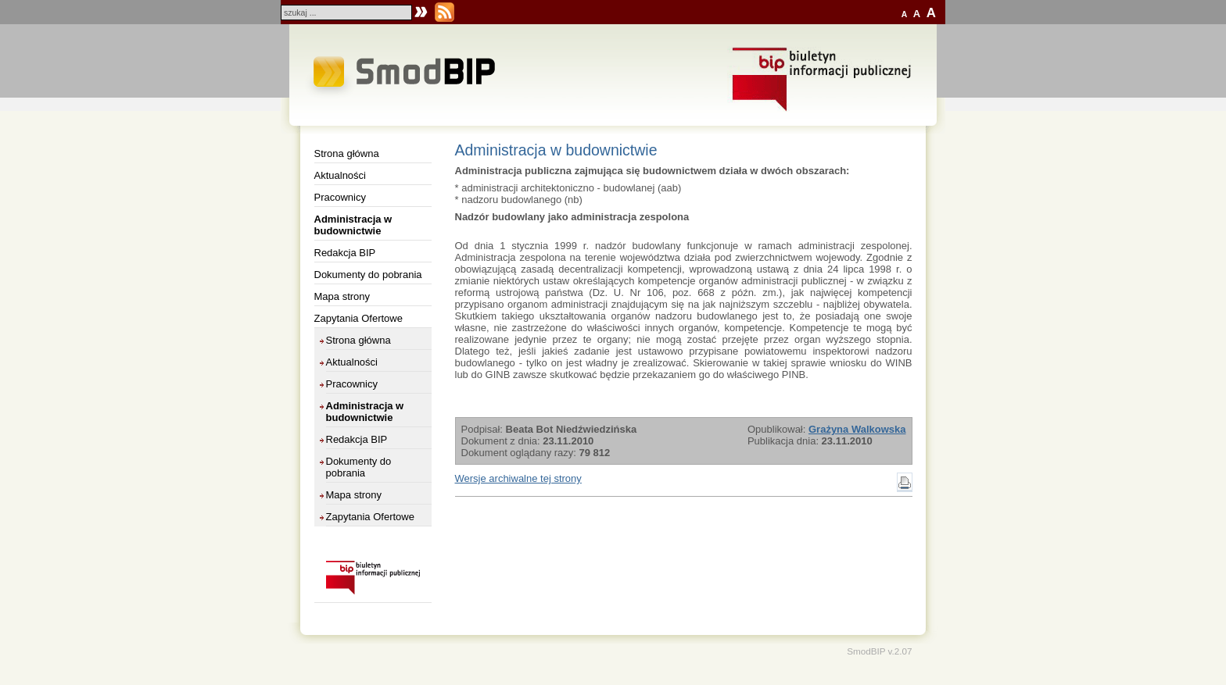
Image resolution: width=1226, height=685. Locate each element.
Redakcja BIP (345, 253)
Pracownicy (340, 197)
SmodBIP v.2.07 (879, 651)
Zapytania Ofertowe (358, 318)
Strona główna (346, 153)
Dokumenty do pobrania (368, 274)
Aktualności (340, 175)
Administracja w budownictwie (353, 225)
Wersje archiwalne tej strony (518, 478)
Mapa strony (342, 296)
